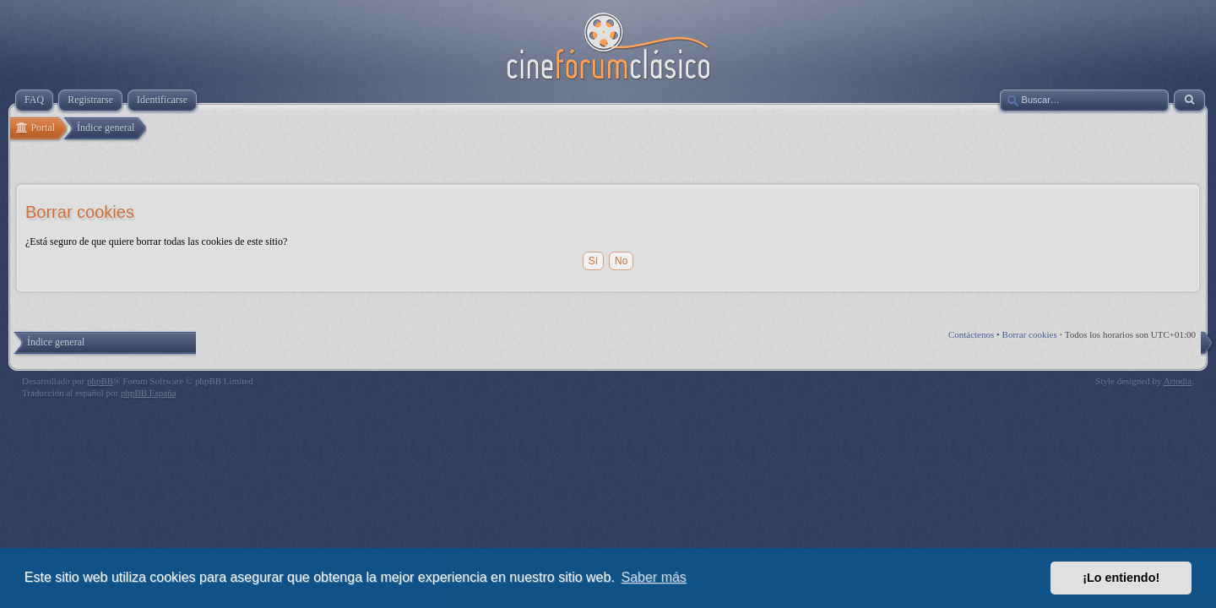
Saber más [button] (654, 577)
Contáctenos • (975, 334)
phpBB (100, 381)
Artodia (1178, 381)
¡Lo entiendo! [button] (1121, 577)
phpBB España (148, 393)
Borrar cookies (1029, 334)
